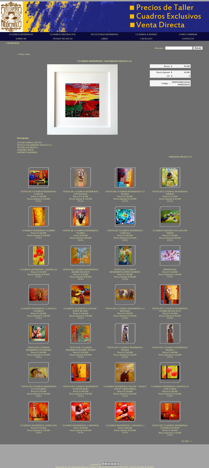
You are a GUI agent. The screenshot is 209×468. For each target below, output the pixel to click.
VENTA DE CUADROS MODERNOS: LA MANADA (125, 309)
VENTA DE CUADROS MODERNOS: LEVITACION (81, 192)
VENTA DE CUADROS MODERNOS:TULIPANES (38, 348)
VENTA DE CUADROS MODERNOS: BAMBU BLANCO (81, 270)
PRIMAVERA (169, 269)
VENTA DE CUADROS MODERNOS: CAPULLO (125, 231)
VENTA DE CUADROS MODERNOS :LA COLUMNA (38, 387)
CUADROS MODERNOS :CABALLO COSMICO (39, 309)
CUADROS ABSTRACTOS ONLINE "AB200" (170, 231)
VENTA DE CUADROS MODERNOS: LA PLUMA (125, 192)
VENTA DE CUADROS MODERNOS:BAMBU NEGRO (81, 348)
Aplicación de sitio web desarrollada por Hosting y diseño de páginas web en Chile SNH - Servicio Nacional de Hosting (104, 467)
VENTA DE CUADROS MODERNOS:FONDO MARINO (125, 270)
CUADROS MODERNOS (21, 34)
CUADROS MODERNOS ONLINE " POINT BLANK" (80, 309)
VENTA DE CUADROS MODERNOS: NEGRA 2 (170, 348)
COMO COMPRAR (188, 34)
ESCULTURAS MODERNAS (104, 34)
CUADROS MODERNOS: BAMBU (38, 230)
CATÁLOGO (146, 38)
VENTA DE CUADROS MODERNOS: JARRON (170, 192)
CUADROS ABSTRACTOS (63, 34)
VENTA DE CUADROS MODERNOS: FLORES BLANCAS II (170, 309)
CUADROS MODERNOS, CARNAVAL (80, 425)
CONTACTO (188, 38)
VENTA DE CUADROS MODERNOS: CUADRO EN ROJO (170, 426)
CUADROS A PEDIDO (146, 34)
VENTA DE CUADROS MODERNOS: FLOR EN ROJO (81, 387)
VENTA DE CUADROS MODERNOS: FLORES (81, 231)
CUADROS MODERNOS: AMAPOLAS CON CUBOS (170, 387)
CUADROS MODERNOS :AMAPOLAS (38, 269)
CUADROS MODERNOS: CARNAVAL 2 (125, 425)
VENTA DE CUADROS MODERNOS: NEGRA (125, 348)
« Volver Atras (23, 54)
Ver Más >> (186, 441)
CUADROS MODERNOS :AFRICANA (38, 425)
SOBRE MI (21, 38)
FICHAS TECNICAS (62, 38)
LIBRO (104, 38)
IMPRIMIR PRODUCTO (180, 157)
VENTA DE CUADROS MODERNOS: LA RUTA (39, 192)
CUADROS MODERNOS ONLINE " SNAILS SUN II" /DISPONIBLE (125, 387)
